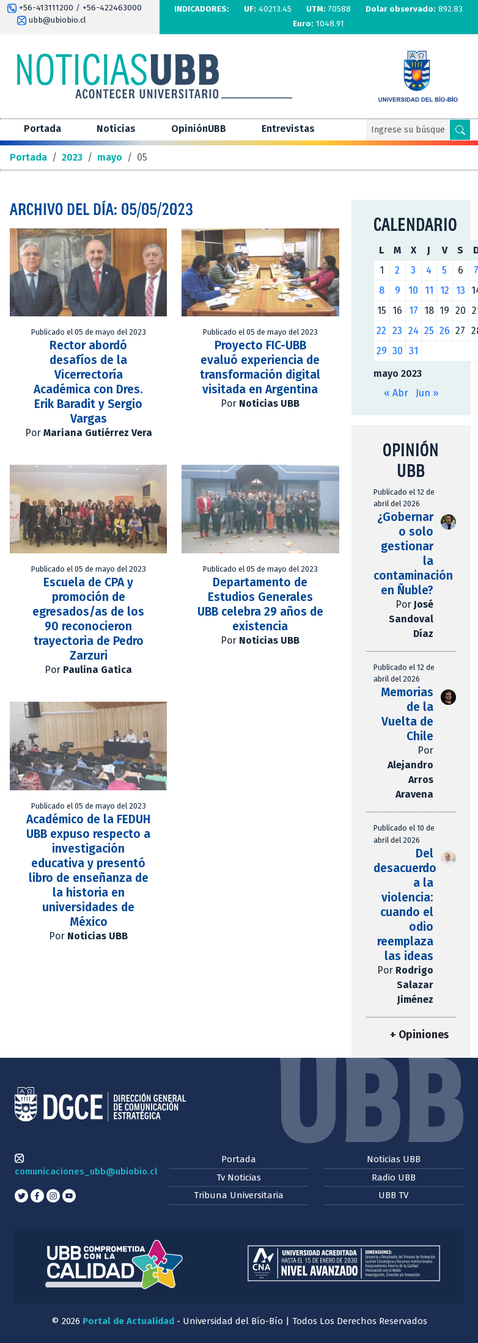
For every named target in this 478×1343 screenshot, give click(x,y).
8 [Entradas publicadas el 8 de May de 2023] (381, 290)
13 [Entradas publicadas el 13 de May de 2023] (460, 290)
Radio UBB (394, 1177)
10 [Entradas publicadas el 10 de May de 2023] (413, 290)
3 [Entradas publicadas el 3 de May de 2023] (413, 270)
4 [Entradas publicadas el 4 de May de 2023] (429, 270)
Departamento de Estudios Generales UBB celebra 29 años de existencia (260, 604)
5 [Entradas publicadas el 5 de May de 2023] (444, 270)
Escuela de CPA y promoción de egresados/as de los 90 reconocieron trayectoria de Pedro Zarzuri (88, 619)
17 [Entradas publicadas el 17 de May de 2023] (413, 310)
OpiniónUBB (198, 128)
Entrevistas (288, 128)
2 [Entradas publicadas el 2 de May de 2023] (397, 270)
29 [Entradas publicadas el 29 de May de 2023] (382, 351)
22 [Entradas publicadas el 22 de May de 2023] (381, 331)
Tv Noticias (238, 1177)
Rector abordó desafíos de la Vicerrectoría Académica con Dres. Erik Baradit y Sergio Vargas (88, 382)
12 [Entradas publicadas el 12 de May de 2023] (444, 290)
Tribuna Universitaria (239, 1195)
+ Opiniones (419, 1034)
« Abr (396, 393)
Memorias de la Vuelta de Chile (407, 714)
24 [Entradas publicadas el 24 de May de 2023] (413, 331)
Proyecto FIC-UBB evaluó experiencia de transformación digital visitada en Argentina (260, 367)
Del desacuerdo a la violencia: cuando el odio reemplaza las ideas (404, 904)
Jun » (427, 393)
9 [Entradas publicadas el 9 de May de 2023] (397, 290)
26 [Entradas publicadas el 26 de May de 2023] (444, 331)
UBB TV (393, 1195)
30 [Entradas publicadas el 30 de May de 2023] (397, 351)
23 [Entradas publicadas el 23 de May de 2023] (397, 331)
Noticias (116, 128)
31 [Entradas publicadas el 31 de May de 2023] (413, 351)
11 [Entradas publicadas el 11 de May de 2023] (429, 290)
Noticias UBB (394, 1159)
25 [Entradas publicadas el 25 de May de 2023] (429, 331)
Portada (42, 128)
